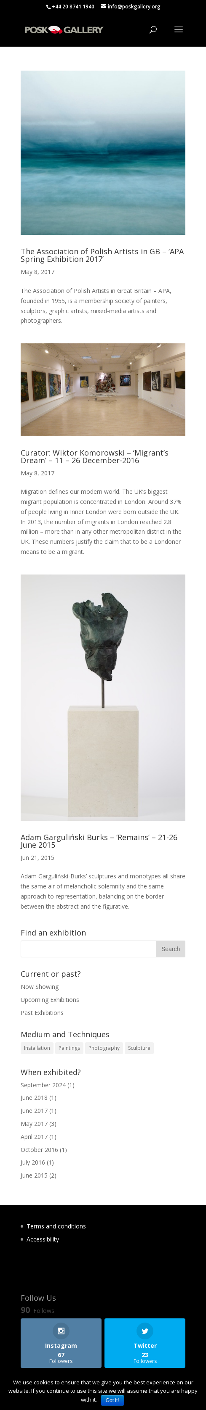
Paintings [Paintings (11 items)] (69, 1048)
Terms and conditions (56, 1226)
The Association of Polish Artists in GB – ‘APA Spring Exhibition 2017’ (102, 255)
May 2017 (34, 1124)
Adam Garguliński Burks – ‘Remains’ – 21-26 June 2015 (99, 841)
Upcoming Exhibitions (50, 1000)
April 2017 (34, 1137)
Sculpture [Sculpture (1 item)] (139, 1048)
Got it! (112, 1400)
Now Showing (40, 987)
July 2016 (33, 1162)
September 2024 (43, 1085)
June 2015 (34, 1175)
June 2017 (34, 1111)
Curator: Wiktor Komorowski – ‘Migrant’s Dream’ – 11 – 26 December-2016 (95, 456)
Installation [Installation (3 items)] (37, 1048)
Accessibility (43, 1239)
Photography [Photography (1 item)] (104, 1048)
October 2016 (39, 1150)
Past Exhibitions (42, 1013)
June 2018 (34, 1098)
